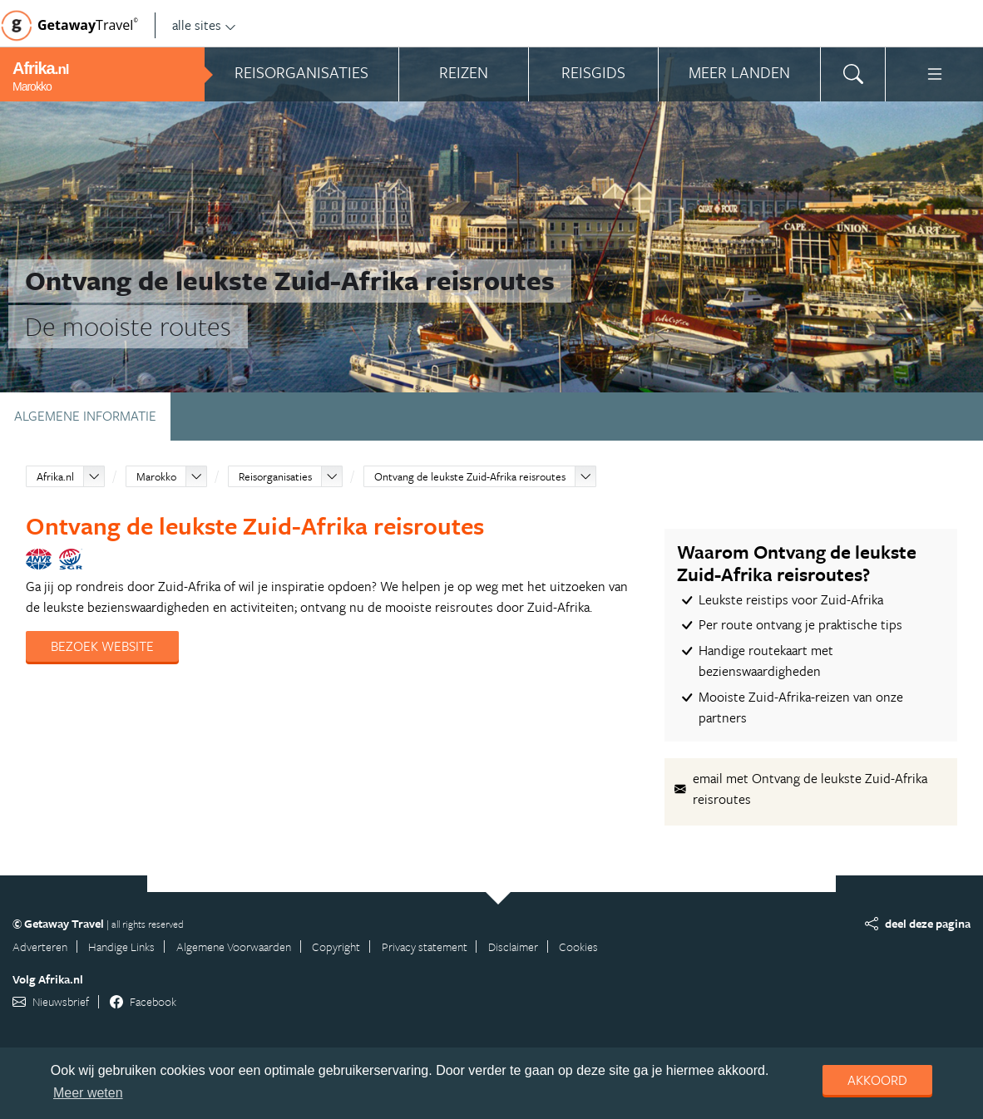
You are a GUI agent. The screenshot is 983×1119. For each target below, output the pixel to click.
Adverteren (39, 946)
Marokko (156, 476)
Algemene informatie (85, 416)
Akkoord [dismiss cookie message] (877, 1080)
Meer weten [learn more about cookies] (88, 1093)
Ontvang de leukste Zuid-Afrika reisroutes (470, 476)
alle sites (204, 25)
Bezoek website (102, 646)
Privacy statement (424, 946)
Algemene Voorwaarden (233, 946)
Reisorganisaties (275, 476)
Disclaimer (513, 946)
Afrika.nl (55, 476)
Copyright (336, 946)
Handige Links (121, 946)
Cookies (578, 946)
